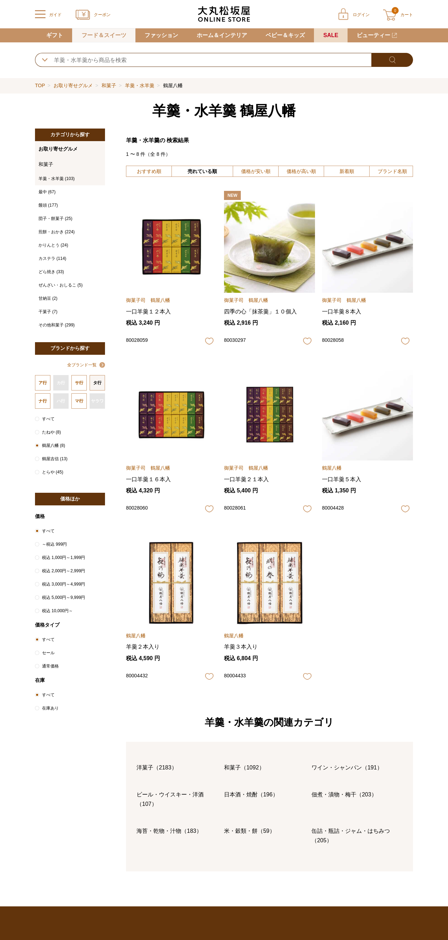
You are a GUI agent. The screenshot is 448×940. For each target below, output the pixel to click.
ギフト (54, 35)
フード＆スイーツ (104, 35)
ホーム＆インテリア (222, 35)
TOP (40, 85)
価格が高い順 (301, 171)
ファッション (161, 35)
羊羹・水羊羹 (139, 85)
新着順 (347, 171)
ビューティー (373, 35)
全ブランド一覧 (82, 364)
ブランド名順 (392, 171)
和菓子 (109, 85)
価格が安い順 (256, 171)
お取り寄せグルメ (73, 85)
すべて (48, 418)
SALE (330, 35)
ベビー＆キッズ (285, 35)
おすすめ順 (149, 171)
